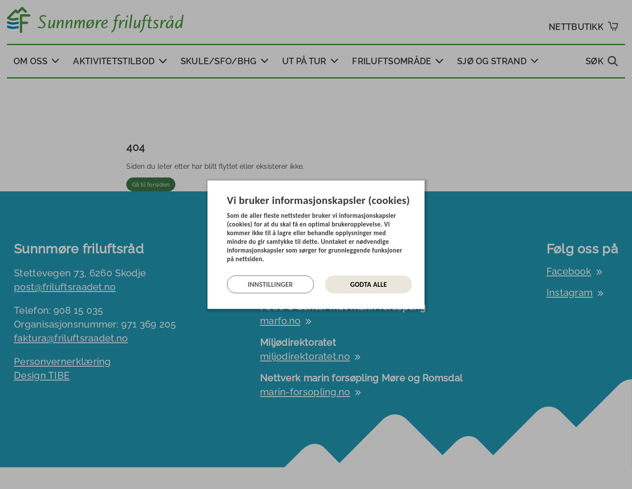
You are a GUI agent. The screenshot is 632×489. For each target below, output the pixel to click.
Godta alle (368, 284)
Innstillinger (270, 284)
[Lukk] (422, 186)
